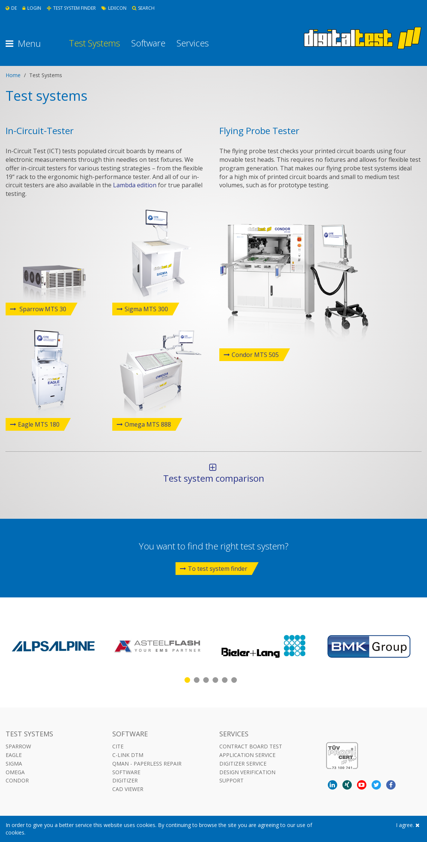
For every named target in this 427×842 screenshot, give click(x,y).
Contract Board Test (250, 746)
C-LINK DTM (127, 754)
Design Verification (247, 772)
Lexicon (113, 8)
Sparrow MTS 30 (42, 309)
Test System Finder (71, 8)
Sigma (14, 763)
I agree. (408, 825)
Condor (17, 780)
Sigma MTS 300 (146, 309)
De (11, 8)
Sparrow (18, 746)
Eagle (14, 754)
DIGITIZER (125, 780)
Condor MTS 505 (255, 355)
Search (143, 8)
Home (13, 75)
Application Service (247, 754)
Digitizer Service (242, 763)
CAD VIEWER (127, 789)
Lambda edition (134, 185)
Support (231, 780)
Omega (15, 772)
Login (31, 8)
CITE (117, 746)
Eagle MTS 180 (39, 424)
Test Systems (94, 43)
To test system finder (213, 568)
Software (148, 43)
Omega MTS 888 (148, 424)
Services (193, 43)
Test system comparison (213, 473)
